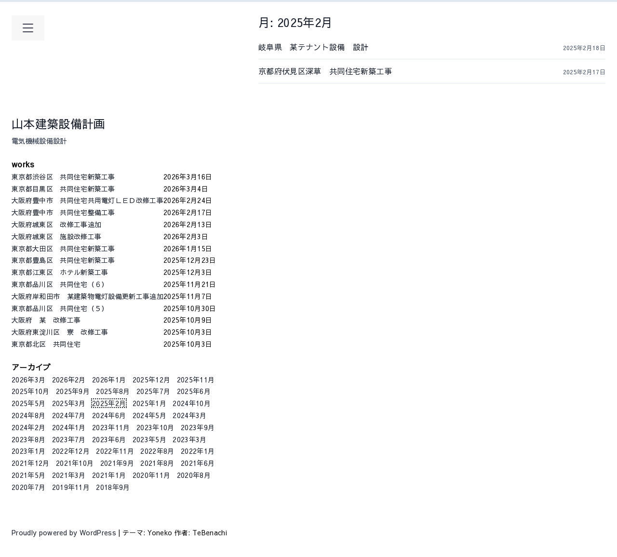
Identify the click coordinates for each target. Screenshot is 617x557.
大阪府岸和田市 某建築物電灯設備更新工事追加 (87, 296)
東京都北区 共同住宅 (87, 344)
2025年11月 (196, 379)
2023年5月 (149, 439)
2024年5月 (149, 415)
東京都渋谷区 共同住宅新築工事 (87, 176)
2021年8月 (157, 463)
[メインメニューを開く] (28, 28)
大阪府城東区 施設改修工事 (87, 236)
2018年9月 (113, 487)
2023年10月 (155, 427)
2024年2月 (28, 427)
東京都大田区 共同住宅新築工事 (87, 248)
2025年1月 (149, 403)
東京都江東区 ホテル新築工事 (87, 272)
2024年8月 (28, 415)
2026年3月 (28, 379)
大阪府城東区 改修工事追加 (87, 224)
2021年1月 (109, 475)
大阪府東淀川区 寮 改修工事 (87, 332)
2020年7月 (28, 487)
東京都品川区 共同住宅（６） (87, 284)
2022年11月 (115, 451)
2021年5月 (28, 475)
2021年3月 (69, 475)
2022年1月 (198, 451)
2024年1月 (69, 427)
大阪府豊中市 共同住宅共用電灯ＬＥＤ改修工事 (87, 200)
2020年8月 (194, 475)
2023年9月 (198, 427)
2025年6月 (194, 391)
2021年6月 (198, 463)
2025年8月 (113, 391)
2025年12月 (152, 379)
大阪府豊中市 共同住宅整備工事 (87, 212)
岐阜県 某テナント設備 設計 (344, 46)
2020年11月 (152, 475)
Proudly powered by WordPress (65, 532)
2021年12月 (31, 463)
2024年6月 (109, 415)
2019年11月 (71, 487)
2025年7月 (153, 391)
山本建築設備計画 (59, 123)
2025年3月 (69, 403)
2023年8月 (28, 439)
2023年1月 (28, 451)
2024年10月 (192, 403)
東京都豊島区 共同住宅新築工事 (87, 260)
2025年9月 (73, 391)
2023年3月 (189, 439)
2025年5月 (28, 403)
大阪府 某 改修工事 (87, 320)
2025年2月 (109, 403)
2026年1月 (109, 379)
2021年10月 (75, 463)
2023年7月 (69, 439)
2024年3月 (189, 415)
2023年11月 (111, 427)
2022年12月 (71, 451)
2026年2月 (69, 379)
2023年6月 (109, 439)
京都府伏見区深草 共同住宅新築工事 (344, 71)
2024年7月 (69, 415)
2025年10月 (31, 391)
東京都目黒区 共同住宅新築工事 (87, 188)
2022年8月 (157, 451)
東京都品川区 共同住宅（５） (87, 308)
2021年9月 (117, 463)
